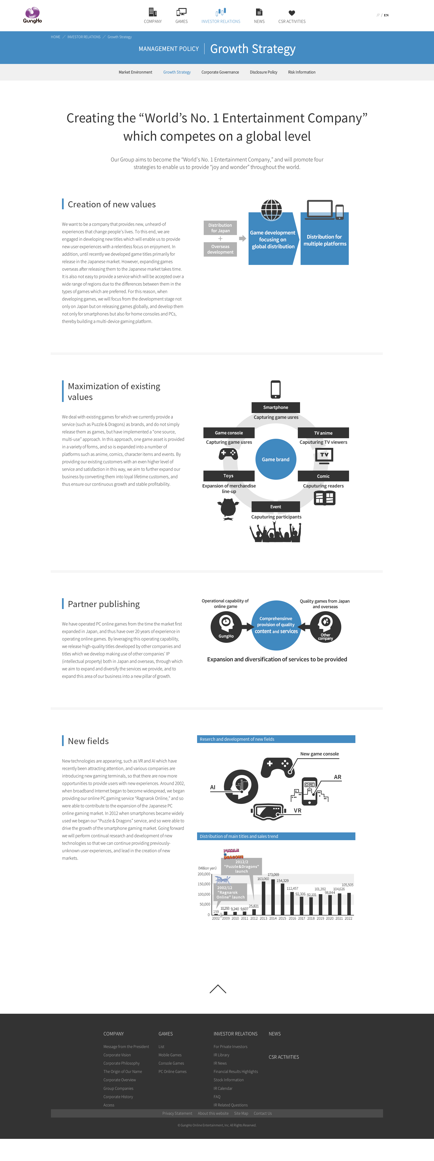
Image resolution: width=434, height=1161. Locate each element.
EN (386, 15)
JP (378, 15)
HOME (55, 36)
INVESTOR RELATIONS (84, 36)
